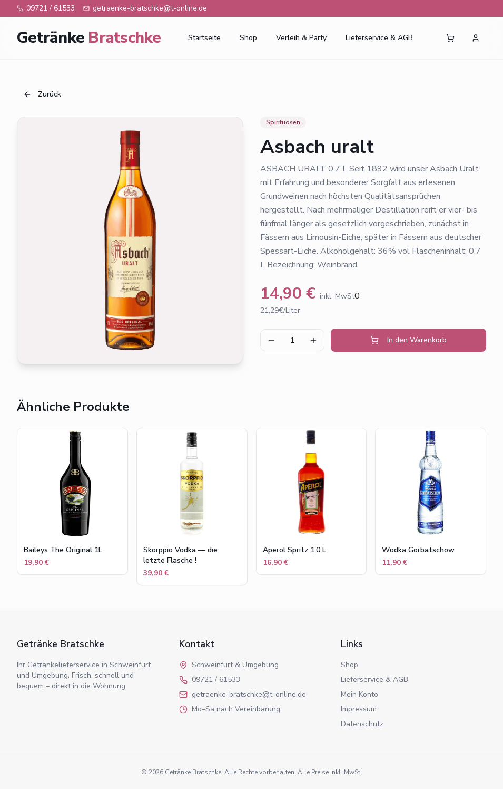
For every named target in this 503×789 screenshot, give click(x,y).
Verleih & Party (301, 38)
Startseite (204, 38)
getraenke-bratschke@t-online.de (145, 8)
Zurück (42, 94)
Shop (248, 38)
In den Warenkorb (408, 340)
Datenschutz (362, 724)
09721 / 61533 (46, 8)
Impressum (359, 709)
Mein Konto (359, 694)
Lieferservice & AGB (379, 38)
